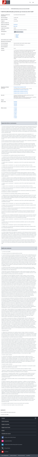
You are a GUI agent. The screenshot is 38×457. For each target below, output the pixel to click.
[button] (19, 123)
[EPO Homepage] (6, 2)
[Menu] (33, 2)
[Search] (30, 2)
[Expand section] (35, 418)
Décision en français (18, 31)
